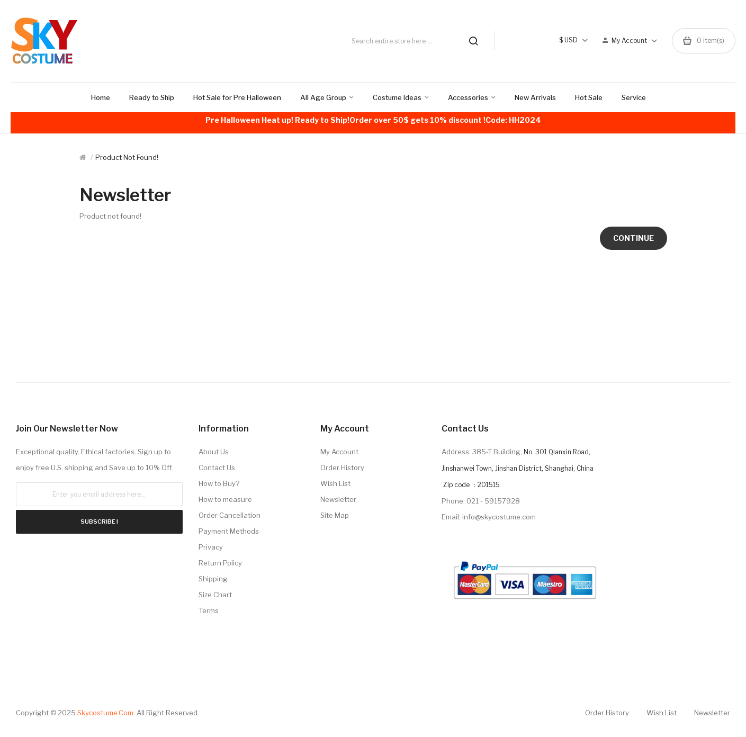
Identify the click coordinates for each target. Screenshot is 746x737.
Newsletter (338, 499)
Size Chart (215, 594)
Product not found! (126, 157)
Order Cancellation (229, 515)
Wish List (335, 483)
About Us (214, 451)
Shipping (213, 578)
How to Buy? (219, 483)
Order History (342, 467)
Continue (633, 237)
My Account (339, 451)
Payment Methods (229, 531)
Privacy (211, 547)
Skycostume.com (105, 712)
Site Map (334, 515)
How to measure (225, 499)
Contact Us (217, 467)
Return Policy (220, 563)
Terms (209, 610)
